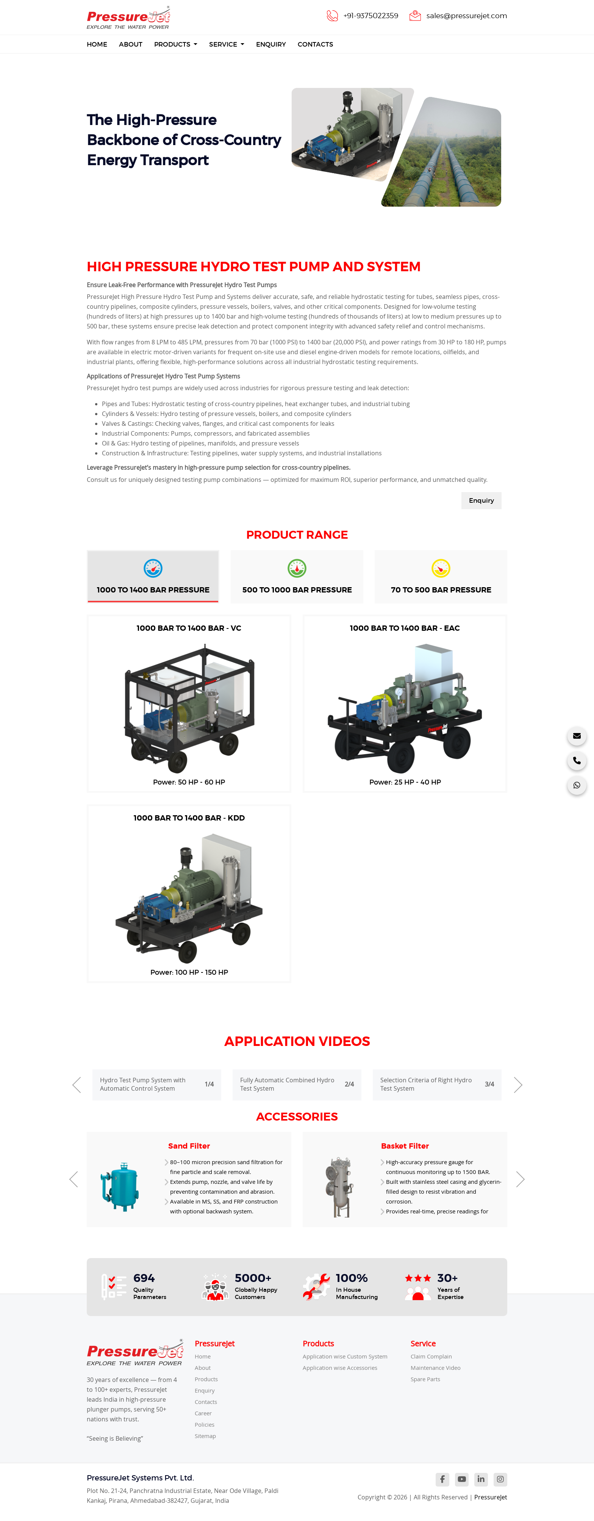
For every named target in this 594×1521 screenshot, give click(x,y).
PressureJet (490, 1497)
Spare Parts (427, 1379)
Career (204, 1413)
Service (224, 44)
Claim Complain (433, 1356)
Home (97, 43)
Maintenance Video (438, 1367)
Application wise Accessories (343, 1367)
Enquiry (271, 44)
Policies (205, 1424)
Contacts (315, 44)
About (130, 44)
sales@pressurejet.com (464, 15)
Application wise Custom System (349, 1356)
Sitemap (206, 1436)
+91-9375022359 (365, 15)
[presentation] (75, 1084)
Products (173, 44)
